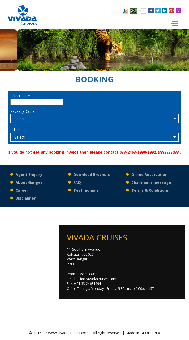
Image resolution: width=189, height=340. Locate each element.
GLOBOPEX (150, 332)
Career (22, 190)
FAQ (77, 182)
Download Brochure (91, 174)
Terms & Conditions (150, 190)
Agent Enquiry (29, 174)
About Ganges (29, 182)
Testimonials (85, 190)
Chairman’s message (151, 182)
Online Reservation (149, 174)
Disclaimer (26, 198)
